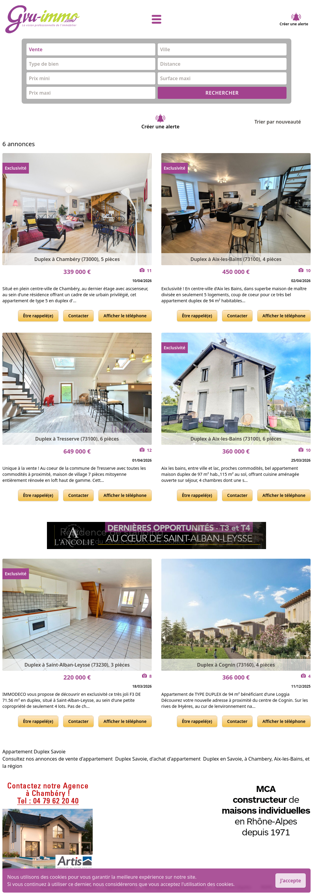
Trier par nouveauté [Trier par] (282, 121)
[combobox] (90, 49)
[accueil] (55, 19)
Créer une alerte (294, 19)
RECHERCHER (222, 93)
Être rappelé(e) (38, 316)
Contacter (78, 316)
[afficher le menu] (156, 19)
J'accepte (290, 880)
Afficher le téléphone (125, 316)
